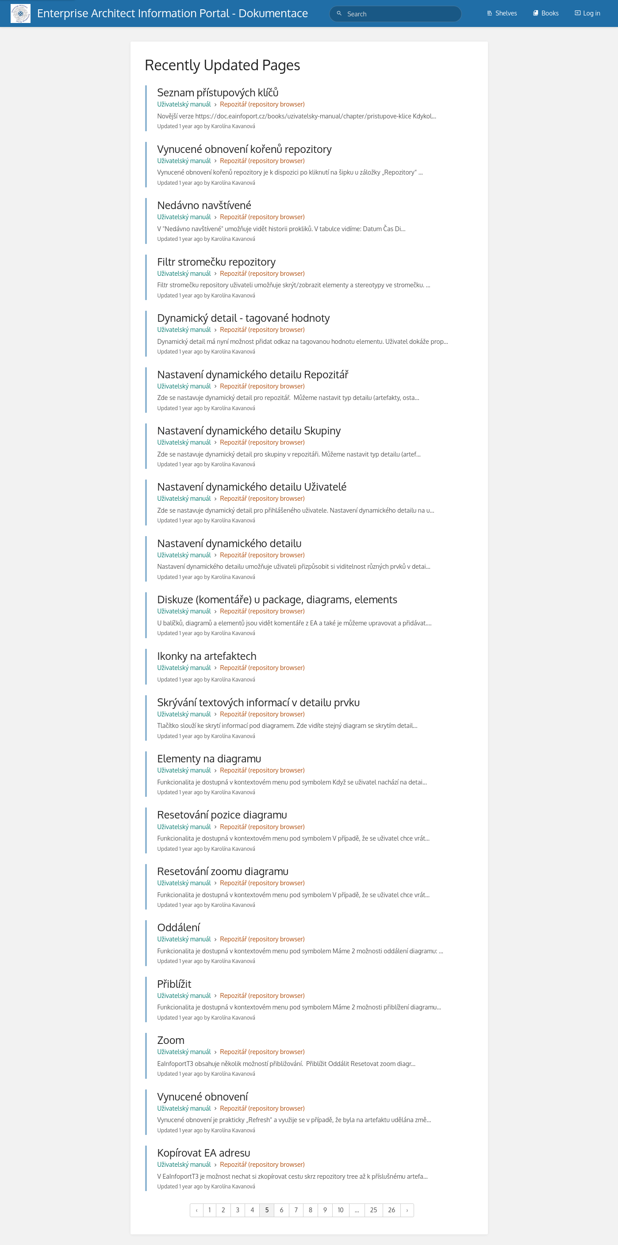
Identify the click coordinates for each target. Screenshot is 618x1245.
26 (391, 1210)
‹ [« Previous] (196, 1210)
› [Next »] (407, 1210)
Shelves (502, 13)
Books (546, 13)
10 (341, 1210)
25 (373, 1210)
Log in (587, 13)
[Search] (340, 13)
